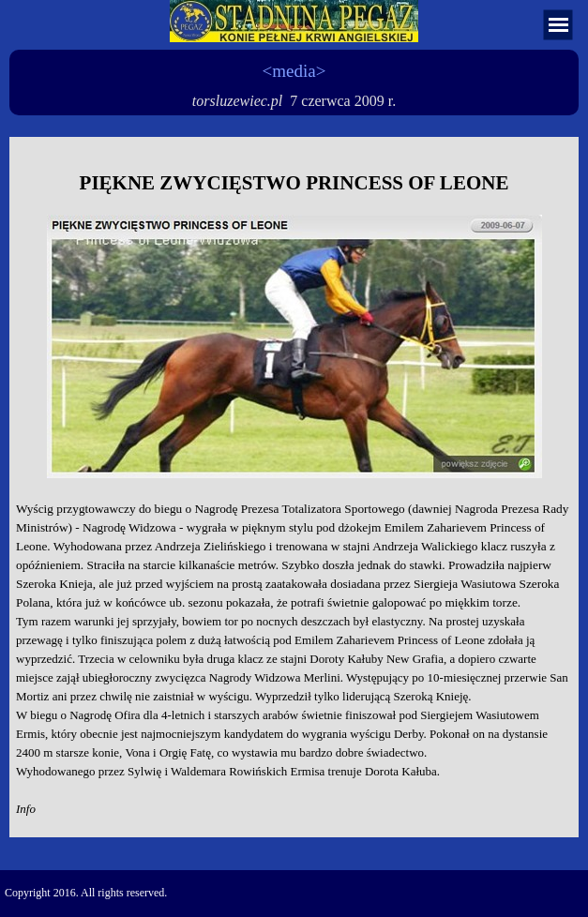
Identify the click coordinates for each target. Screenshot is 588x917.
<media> (294, 71)
